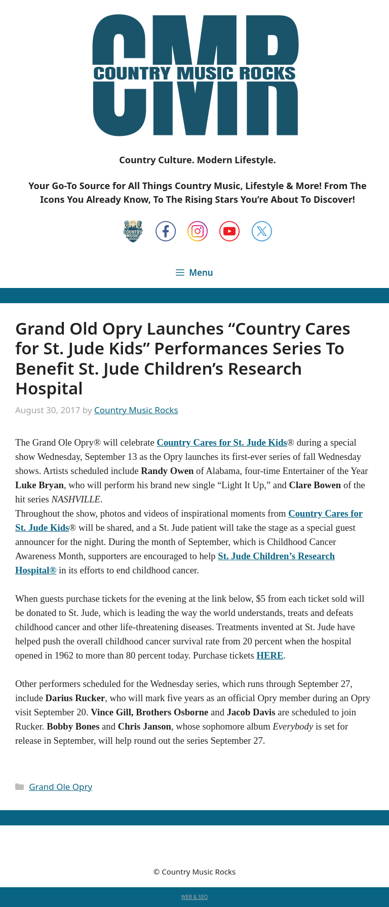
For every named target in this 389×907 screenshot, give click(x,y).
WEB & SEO (194, 896)
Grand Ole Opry (60, 786)
